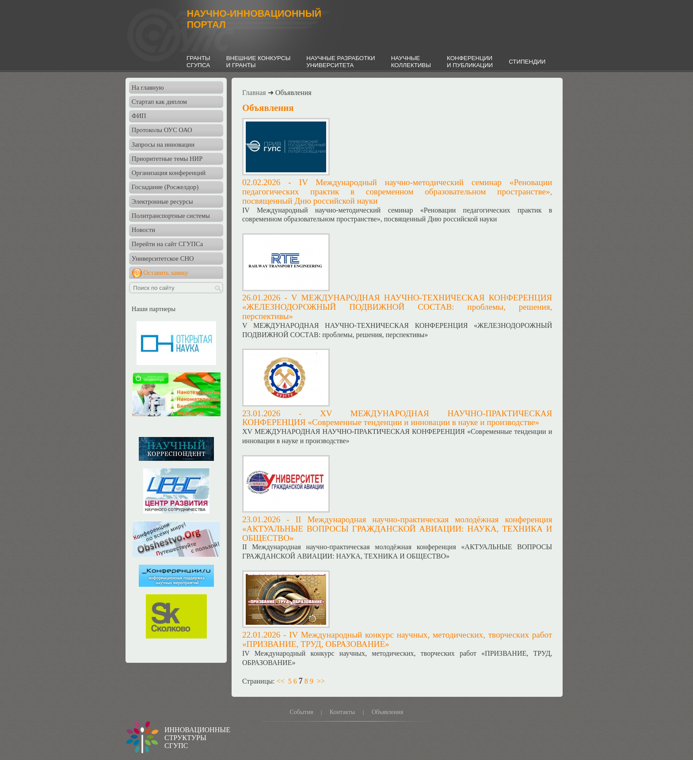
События (301, 712)
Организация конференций (169, 172)
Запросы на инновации (163, 144)
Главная (254, 92)
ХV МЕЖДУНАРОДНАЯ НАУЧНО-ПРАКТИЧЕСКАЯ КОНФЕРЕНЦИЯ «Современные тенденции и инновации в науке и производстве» (397, 418)
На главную (148, 87)
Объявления (388, 712)
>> (321, 681)
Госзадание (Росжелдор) (165, 186)
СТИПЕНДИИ (527, 61)
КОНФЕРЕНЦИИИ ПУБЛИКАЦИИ (470, 61)
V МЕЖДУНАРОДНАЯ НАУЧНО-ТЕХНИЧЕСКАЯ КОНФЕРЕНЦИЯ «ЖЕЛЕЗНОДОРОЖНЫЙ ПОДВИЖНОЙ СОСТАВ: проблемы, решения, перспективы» (397, 307)
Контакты (342, 712)
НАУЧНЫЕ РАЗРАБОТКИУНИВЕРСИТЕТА (340, 61)
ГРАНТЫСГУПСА (198, 61)
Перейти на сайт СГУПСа (167, 243)
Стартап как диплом (159, 101)
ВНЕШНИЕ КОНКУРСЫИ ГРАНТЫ (258, 61)
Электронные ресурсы (162, 201)
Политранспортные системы (171, 215)
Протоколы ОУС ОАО (162, 129)
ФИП (139, 115)
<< (281, 681)
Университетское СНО (163, 258)
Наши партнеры (153, 308)
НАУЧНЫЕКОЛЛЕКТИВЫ (411, 61)
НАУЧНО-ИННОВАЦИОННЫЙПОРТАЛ (254, 19)
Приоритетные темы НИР (167, 158)
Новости (143, 229)
